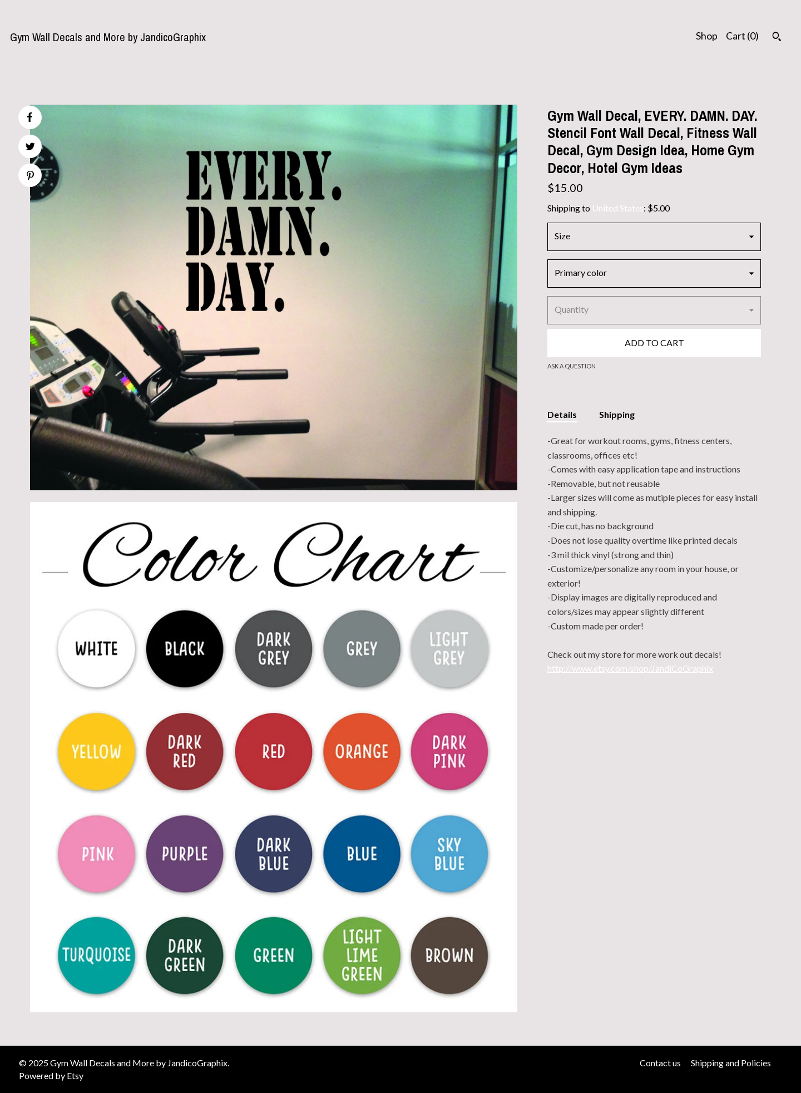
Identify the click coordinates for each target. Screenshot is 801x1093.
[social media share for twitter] (30, 148)
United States (618, 208)
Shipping (617, 414)
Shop (707, 35)
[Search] (777, 38)
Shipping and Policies (731, 1062)
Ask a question (571, 366)
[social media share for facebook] (29, 117)
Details (562, 414)
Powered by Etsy (51, 1075)
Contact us (660, 1062)
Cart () (742, 35)
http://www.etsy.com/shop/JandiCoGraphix (630, 668)
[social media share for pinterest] (30, 177)
